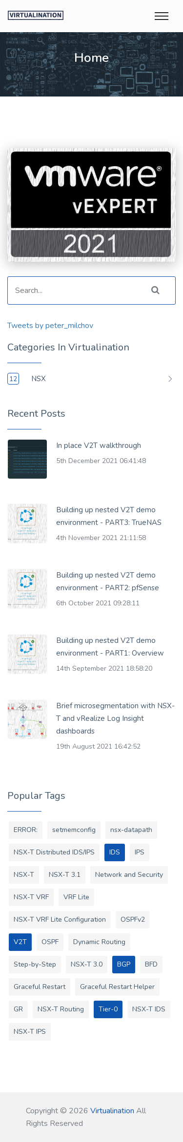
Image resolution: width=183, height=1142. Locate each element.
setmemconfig (74, 829)
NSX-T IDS (148, 1009)
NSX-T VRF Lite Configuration (60, 919)
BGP (123, 964)
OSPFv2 (133, 919)
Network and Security (129, 874)
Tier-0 (108, 1009)
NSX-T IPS (30, 1031)
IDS (114, 852)
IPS (139, 852)
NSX (38, 379)
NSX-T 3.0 (86, 964)
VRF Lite (76, 897)
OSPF (50, 942)
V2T (20, 942)
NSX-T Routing (61, 1009)
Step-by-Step (35, 964)
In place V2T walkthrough (98, 445)
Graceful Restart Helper (117, 986)
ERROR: (26, 829)
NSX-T (24, 874)
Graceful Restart (39, 986)
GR (18, 1009)
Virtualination (112, 1110)
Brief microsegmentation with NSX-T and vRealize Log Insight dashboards (115, 718)
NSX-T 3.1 (65, 874)
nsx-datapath (131, 829)
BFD (151, 964)
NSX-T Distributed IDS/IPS (54, 852)
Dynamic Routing (99, 942)
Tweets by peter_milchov (50, 325)
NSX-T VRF (31, 897)
